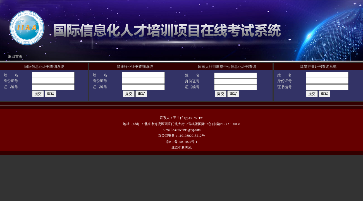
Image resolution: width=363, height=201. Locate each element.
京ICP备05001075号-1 (181, 142)
